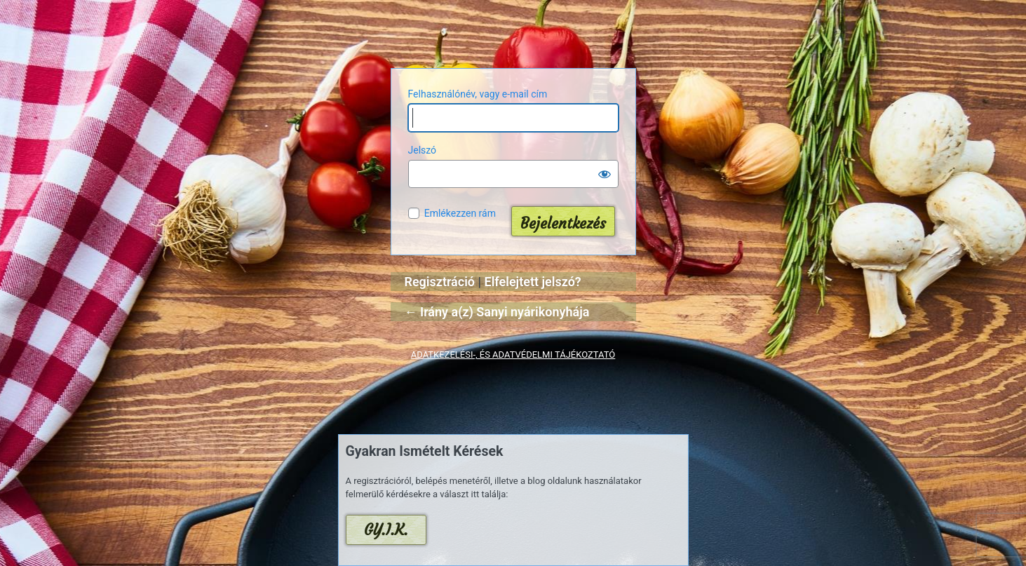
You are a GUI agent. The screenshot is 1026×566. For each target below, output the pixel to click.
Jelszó (422, 150)
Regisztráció (440, 281)
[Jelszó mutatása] (604, 174)
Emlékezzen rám (460, 213)
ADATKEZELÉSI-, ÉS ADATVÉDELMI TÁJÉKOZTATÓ (513, 354)
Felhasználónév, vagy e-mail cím (478, 94)
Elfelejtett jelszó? (533, 281)
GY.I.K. (386, 529)
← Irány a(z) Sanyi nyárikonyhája (497, 311)
